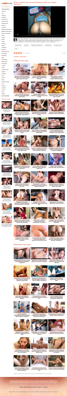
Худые (3, 90)
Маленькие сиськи (5, 50)
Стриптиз (3, 84)
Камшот (3, 38)
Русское (3, 76)
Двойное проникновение (6, 28)
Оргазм (3, 66)
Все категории (5, 8)
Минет (3, 56)
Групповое (4, 26)
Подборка (3, 70)
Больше (58, 41)
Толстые (3, 88)
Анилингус (4, 14)
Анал (3, 12)
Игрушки (3, 36)
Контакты (45, 387)
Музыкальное (4, 62)
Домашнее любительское (7, 30)
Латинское (4, 48)
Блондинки (4, 16)
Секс (3, 82)
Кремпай (3, 44)
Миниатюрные (4, 58)
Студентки (4, 86)
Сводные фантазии (5, 80)
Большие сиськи (5, 20)
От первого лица (5, 68)
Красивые (3, 42)
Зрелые (3, 34)
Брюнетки (3, 24)
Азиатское (4, 10)
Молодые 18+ (4, 60)
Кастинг (3, 40)
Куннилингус (4, 46)
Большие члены (5, 22)
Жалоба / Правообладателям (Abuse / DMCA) (30, 387)
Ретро (3, 74)
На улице (3, 64)
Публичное (4, 72)
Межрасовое (4, 54)
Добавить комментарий (20, 56)
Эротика (3, 92)
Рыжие (3, 78)
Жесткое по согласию (6, 32)
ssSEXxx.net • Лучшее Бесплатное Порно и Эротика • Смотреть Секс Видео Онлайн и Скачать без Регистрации (35, 391)
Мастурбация (4, 52)
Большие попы (5, 18)
